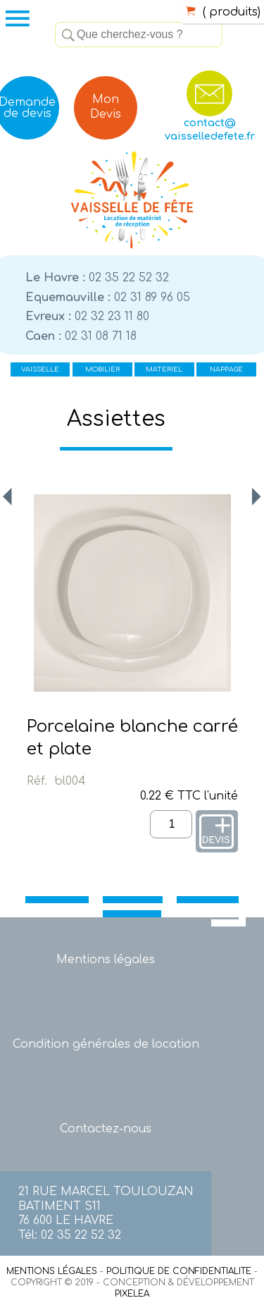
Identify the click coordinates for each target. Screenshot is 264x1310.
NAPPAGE (226, 369)
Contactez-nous (105, 1128)
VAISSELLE (40, 369)
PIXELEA (132, 1294)
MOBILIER (102, 369)
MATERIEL (164, 369)
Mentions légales (105, 959)
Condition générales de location (106, 1044)
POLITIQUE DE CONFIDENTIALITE (178, 1271)
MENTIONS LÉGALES (51, 1271)
